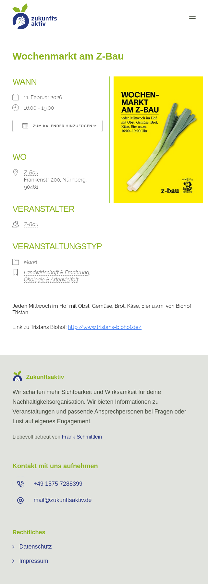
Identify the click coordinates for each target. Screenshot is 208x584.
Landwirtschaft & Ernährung (56, 272)
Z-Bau (31, 173)
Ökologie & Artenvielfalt (51, 280)
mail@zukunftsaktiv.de (62, 500)
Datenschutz (35, 546)
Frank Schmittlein (82, 437)
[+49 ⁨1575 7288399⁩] (20, 484)
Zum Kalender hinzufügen (57, 126)
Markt (30, 262)
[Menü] (192, 16)
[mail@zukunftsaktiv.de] (20, 500)
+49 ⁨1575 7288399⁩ (57, 484)
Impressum (33, 561)
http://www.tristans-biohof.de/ (104, 327)
